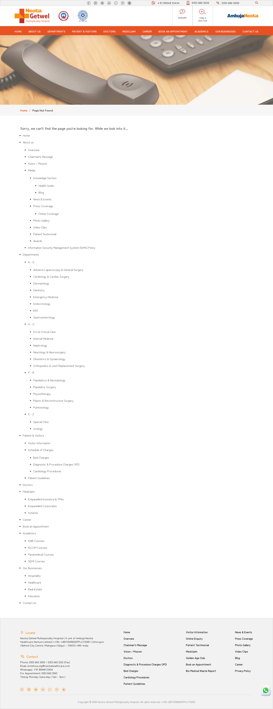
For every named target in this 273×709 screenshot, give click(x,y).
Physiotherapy (42, 394)
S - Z (31, 414)
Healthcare (34, 582)
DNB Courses (36, 541)
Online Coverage (48, 213)
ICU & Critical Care (44, 332)
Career (147, 31)
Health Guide (46, 185)
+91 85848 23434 (168, 3)
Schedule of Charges (40, 450)
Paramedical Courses (41, 554)
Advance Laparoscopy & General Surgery (58, 270)
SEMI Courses (36, 561)
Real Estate (35, 589)
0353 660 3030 (200, 3)
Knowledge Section (44, 178)
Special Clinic (41, 422)
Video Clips (40, 227)
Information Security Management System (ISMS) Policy (61, 247)
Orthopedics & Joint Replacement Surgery (59, 366)
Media (31, 170)
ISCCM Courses (37, 547)
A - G (31, 262)
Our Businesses (225, 31)
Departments (56, 31)
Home (18, 31)
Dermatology (41, 283)
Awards (37, 241)
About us (34, 31)
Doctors (109, 31)
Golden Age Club (195, 658)
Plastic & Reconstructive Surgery (53, 400)
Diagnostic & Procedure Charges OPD (56, 464)
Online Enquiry (194, 638)
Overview (34, 150)
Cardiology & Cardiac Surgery (51, 276)
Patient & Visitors (84, 31)
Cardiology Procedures (47, 471)
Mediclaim (128, 31)
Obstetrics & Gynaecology (49, 359)
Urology (38, 428)
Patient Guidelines (39, 478)
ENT (35, 310)
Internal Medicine (43, 338)
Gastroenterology (44, 317)
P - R (31, 372)
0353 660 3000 (230, 3)
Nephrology (40, 345)
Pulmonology (41, 407)
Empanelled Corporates (42, 506)
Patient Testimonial (44, 234)
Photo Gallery (41, 220)
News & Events (42, 199)
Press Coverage (43, 206)
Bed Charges (41, 457)
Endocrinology (41, 304)
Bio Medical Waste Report (201, 671)
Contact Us (250, 31)
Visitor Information (39, 443)
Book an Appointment (173, 31)
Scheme (33, 513)
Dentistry (39, 290)
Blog (41, 192)
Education (34, 596)
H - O (31, 324)
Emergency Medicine (45, 297)
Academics (201, 31)
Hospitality (34, 575)
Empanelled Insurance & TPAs (46, 499)
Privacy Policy (243, 671)
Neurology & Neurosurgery (49, 352)
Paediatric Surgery (44, 387)
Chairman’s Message (40, 157)
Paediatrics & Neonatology (49, 380)
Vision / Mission (37, 163)
